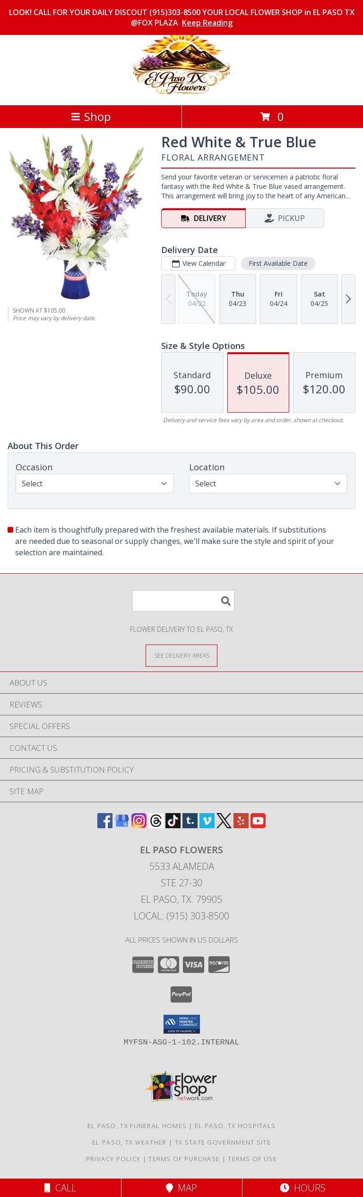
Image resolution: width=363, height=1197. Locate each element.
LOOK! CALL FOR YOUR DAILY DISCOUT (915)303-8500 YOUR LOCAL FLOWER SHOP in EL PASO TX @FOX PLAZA (181, 17)
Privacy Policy (113, 1159)
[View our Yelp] (241, 825)
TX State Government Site (223, 1142)
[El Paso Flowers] (181, 91)
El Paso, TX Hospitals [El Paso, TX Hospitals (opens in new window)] (235, 1125)
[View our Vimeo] (207, 825)
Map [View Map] (181, 1187)
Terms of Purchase (184, 1159)
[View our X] (224, 825)
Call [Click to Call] (60, 1187)
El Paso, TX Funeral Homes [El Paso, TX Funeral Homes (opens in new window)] (137, 1125)
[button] (182, 1024)
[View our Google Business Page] (122, 825)
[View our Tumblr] (190, 825)
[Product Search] (183, 600)
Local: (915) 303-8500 (181, 915)
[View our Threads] (156, 825)
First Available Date (278, 263)
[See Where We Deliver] (181, 655)
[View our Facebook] (104, 825)
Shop (91, 116)
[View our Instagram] (139, 825)
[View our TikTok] (173, 825)
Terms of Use (252, 1159)
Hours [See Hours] (303, 1187)
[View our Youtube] (258, 825)
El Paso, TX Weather (129, 1142)
